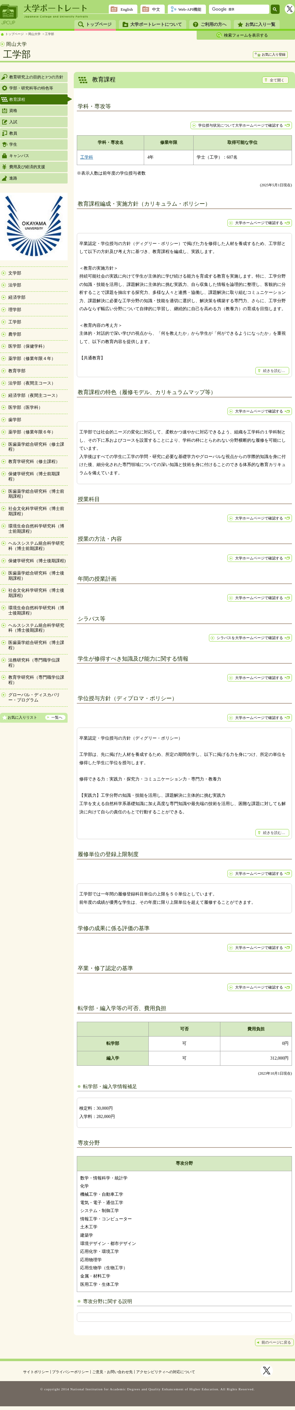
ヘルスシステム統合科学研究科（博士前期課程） (36, 546)
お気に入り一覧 (260, 24)
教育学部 (17, 371)
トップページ (99, 24)
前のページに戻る (276, 1342)
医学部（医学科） (25, 407)
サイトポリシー (36, 1372)
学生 (13, 144)
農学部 (14, 334)
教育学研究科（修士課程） (34, 461)
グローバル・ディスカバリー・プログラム (34, 697)
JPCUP (9, 14)
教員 (13, 133)
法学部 (14, 285)
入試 (13, 122)
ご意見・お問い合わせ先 (112, 1372)
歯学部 (14, 419)
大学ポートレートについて (156, 24)
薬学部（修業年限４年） (32, 358)
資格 (13, 110)
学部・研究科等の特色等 (31, 88)
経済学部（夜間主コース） (34, 395)
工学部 (49, 34)
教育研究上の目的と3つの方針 (36, 77)
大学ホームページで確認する (259, 223)
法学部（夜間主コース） (32, 383)
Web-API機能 (189, 9)
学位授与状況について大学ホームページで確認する (240, 125)
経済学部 (17, 297)
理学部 (14, 309)
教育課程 (17, 99)
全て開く (277, 80)
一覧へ (56, 717)
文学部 (14, 273)
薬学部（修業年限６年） (32, 432)
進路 (13, 178)
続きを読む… (274, 371)
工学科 (86, 157)
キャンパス (19, 155)
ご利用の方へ (213, 24)
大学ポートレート (56, 8)
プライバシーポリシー (70, 1372)
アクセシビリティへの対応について (165, 1372)
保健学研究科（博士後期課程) (37, 561)
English (126, 9)
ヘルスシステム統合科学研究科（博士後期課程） (36, 628)
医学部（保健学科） (27, 346)
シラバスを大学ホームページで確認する (250, 638)
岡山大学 (34, 34)
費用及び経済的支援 (27, 166)
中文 (156, 9)
